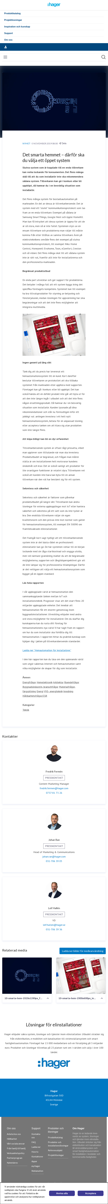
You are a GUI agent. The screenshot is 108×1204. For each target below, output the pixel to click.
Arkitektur (58, 682)
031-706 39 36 (54, 929)
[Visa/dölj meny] (5, 57)
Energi (40, 691)
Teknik (25, 709)
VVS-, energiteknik (53, 691)
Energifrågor (29, 682)
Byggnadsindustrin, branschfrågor (40, 686)
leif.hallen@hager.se (54, 924)
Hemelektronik (44, 682)
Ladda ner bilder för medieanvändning (82, 950)
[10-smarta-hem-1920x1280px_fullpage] (27, 976)
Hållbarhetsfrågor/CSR (34, 695)
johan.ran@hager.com (54, 856)
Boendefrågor (71, 682)
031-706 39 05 (54, 861)
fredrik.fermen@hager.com (54, 788)
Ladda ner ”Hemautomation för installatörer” (46, 650)
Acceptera (90, 1193)
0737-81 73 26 (54, 792)
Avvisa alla (62, 1193)
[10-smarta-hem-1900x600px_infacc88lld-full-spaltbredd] (81, 976)
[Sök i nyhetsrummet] (103, 57)
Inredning (68, 691)
